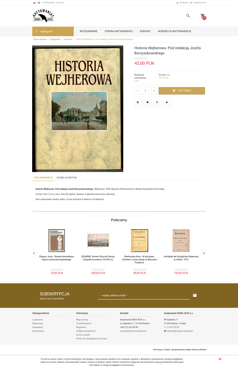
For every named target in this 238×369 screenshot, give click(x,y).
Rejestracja (37, 323)
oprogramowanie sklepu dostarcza (185, 350)
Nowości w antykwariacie (174, 31)
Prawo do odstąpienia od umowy (91, 338)
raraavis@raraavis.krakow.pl (133, 331)
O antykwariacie (83, 323)
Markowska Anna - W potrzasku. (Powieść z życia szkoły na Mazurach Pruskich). (139, 259)
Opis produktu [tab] (43, 177)
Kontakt (145, 31)
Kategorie (43, 31)
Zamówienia (38, 331)
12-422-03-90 (171, 327)
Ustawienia (37, 327)
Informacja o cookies (161, 350)
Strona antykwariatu (119, 31)
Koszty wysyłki (83, 335)
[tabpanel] (119, 196)
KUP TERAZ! (181, 90)
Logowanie (37, 319)
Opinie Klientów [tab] (66, 177)
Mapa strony (82, 319)
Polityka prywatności (86, 331)
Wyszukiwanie (88, 31)
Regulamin (81, 327)
